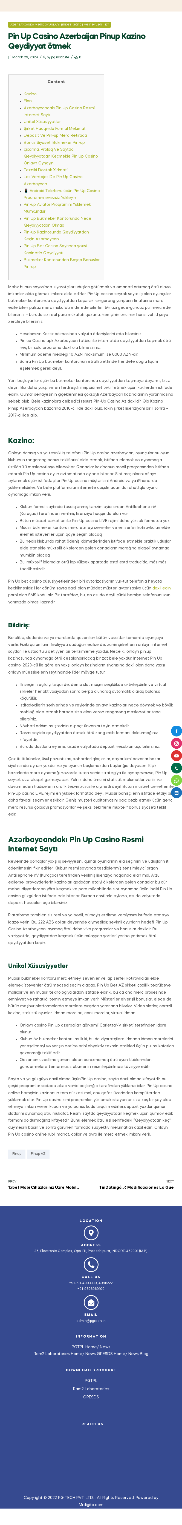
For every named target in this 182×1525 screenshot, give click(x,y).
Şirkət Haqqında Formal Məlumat (55, 129)
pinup (16, 1154)
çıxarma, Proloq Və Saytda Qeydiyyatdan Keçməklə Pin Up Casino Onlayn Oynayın (61, 156)
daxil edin (161, 588)
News (105, 1347)
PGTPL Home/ (86, 1347)
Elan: (28, 101)
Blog (144, 1354)
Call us (91, 1277)
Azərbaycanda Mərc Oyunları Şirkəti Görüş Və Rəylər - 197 (59, 24)
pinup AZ (38, 1154)
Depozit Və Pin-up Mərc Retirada (55, 136)
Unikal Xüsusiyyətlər (42, 122)
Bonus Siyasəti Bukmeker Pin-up (54, 143)
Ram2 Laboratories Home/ (59, 1354)
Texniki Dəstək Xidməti (46, 170)
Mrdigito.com (91, 1505)
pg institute (60, 57)
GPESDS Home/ (112, 1354)
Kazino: (30, 94)
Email (91, 1315)
